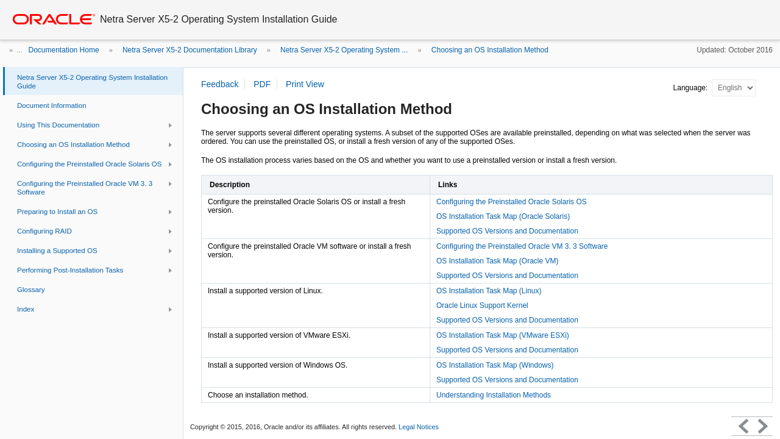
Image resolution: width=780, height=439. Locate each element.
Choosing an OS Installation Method (489, 50)
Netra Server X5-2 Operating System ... (344, 50)
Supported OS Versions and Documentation (507, 231)
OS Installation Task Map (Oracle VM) (497, 261)
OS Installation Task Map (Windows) (495, 365)
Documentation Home (64, 50)
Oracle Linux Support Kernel (482, 305)
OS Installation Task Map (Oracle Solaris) (503, 216)
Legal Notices (419, 426)
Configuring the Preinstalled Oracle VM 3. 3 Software (522, 246)
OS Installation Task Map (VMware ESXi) (502, 335)
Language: (691, 88)
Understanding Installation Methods (493, 395)
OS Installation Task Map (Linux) (489, 291)
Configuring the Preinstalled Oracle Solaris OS (511, 202)
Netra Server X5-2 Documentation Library (189, 50)
